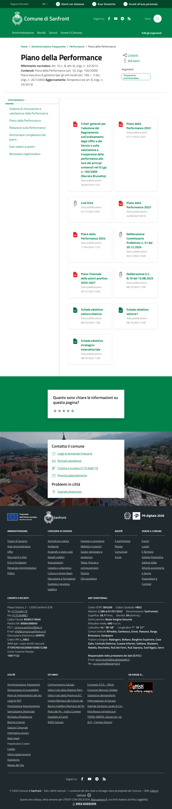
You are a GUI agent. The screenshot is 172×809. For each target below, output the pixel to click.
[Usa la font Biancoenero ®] (70, 4)
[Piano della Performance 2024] (75, 234)
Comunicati (121, 552)
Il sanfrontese (122, 541)
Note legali (13, 738)
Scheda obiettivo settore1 (137, 311)
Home (24, 46)
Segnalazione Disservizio (21, 711)
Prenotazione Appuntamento (23, 706)
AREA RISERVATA (84, 804)
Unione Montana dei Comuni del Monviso (71, 701)
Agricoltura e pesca (58, 541)
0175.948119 (19, 611)
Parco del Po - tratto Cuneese (64, 711)
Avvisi (118, 557)
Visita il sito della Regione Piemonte (68, 690)
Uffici (10, 552)
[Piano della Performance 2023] (120, 203)
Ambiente (53, 546)
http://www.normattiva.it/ (101, 711)
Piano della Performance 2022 (138, 125)
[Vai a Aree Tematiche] (103, 4)
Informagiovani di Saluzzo (101, 701)
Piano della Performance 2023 (138, 205)
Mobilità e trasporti (91, 546)
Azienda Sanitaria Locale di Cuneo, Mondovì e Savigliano (118, 706)
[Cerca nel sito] (158, 19)
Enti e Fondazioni (17, 562)
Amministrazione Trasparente (48, 46)
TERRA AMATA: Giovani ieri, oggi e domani (110, 717)
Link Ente (87, 203)
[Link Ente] (75, 203)
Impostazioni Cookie (18, 744)
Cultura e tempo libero (60, 573)
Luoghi (145, 546)
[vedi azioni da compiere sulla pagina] (131, 60)
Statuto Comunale (17, 727)
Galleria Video (149, 562)
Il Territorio (147, 552)
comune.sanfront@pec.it (28, 627)
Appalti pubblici (56, 557)
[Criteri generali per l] (75, 124)
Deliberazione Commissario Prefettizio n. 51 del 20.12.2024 (139, 240)
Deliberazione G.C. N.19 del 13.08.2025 (139, 276)
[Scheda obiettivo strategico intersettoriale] (75, 341)
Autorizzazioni (55, 562)
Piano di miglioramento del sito (24, 695)
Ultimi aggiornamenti (19, 754)
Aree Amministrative (18, 546)
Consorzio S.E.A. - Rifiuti (100, 685)
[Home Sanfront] (41, 18)
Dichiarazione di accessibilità (23, 690)
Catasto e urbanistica (59, 568)
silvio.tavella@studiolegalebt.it (112, 660)
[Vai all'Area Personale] (140, 4)
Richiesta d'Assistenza (19, 717)
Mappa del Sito (15, 765)
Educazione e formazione (61, 579)
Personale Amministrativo (21, 568)
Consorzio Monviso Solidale (102, 690)
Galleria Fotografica (152, 557)
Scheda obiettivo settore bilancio (92, 311)
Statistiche (13, 760)
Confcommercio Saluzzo (61, 685)
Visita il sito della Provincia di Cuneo (67, 695)
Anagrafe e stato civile (60, 552)
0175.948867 (20, 615)
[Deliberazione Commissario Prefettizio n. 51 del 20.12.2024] (120, 234)
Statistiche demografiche (101, 695)
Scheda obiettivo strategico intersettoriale (92, 345)
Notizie (119, 546)
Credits (11, 749)
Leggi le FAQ (14, 701)
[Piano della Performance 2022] (120, 124)
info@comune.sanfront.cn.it (30, 631)
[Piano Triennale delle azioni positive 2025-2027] (75, 274)
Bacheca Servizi (16, 722)
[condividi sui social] (130, 55)
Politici (11, 573)
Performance (77, 46)
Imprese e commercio (92, 541)
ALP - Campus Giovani (99, 722)
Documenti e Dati (17, 557)
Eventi (145, 541)
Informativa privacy (18, 733)
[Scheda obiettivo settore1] (120, 310)
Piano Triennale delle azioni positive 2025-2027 (94, 278)
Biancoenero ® (99, 799)
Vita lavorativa (89, 579)
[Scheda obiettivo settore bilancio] (75, 310)
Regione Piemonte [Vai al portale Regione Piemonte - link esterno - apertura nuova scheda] (19, 4)
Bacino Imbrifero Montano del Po (66, 706)
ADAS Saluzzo (55, 722)
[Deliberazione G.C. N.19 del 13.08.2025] (120, 274)
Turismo (85, 573)
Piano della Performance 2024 (93, 236)
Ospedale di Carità (58, 717)
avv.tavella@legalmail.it (106, 664)
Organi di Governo (17, 541)
